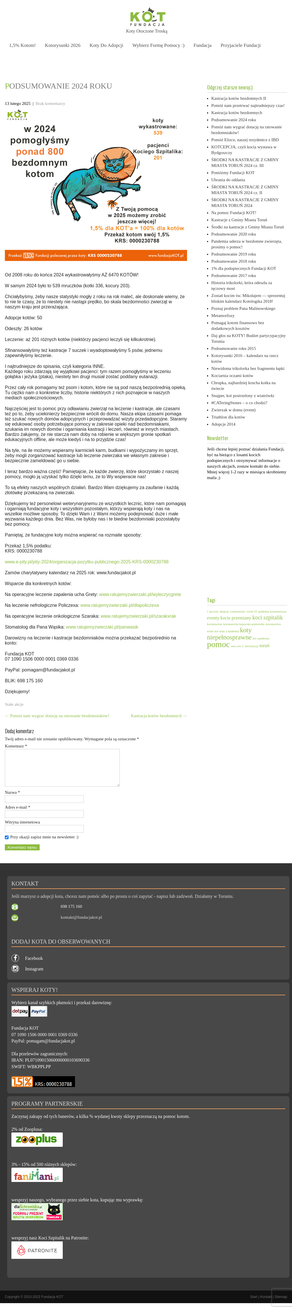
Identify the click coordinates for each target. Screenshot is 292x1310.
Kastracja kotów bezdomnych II (238, 98)
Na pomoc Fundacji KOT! (233, 212)
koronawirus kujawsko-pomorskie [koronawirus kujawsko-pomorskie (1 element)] (244, 624)
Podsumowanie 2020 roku (233, 234)
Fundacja (205, 45)
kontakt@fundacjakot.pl (81, 924)
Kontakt (266, 1304)
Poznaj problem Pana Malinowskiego (243, 308)
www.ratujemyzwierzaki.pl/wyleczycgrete (140, 594)
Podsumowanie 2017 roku (233, 275)
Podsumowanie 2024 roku (233, 119)
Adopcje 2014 (223, 424)
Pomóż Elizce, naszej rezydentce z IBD (245, 139)
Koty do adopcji (108, 45)
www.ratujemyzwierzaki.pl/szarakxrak (138, 616)
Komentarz (16, 746)
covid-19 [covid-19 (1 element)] (251, 611)
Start (253, 1304)
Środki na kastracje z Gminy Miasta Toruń (247, 227)
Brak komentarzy (50, 103)
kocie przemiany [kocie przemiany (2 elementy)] (235, 618)
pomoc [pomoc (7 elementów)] (218, 644)
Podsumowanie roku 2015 (233, 348)
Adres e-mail (17, 814)
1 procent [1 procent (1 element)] (212, 611)
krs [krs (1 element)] (254, 638)
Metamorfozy (223, 315)
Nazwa (12, 799)
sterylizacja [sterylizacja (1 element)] (252, 646)
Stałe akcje (14, 704)
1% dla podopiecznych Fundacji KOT (243, 268)
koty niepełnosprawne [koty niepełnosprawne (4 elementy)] (229, 633)
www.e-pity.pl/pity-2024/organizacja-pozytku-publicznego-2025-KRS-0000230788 (87, 561)
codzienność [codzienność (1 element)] (237, 611)
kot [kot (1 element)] (216, 631)
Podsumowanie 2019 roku (233, 254)
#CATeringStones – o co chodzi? (239, 402)
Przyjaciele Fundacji (244, 45)
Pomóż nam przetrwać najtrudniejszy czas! (248, 105)
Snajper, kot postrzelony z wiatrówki (242, 395)
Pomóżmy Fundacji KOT (233, 172)
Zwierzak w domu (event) (233, 410)
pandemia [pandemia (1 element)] (263, 638)
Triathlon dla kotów (228, 417)
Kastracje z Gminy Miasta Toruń (239, 220)
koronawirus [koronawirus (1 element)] (214, 624)
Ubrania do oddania (228, 180)
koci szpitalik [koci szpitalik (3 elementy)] (267, 617)
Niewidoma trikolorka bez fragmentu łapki (248, 368)
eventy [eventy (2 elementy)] (213, 618)
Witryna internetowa (22, 829)
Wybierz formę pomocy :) (160, 45)
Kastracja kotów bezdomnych (159, 715)
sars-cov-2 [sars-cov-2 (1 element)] (237, 646)
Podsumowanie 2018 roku (233, 261)
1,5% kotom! (22, 45)
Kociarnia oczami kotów (232, 375)
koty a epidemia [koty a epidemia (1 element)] (229, 631)
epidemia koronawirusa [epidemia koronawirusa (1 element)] (272, 611)
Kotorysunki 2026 (63, 45)
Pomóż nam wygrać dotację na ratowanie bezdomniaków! (57, 715)
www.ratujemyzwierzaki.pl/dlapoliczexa (119, 605)
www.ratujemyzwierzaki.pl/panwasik (102, 627)
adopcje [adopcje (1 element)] (224, 611)
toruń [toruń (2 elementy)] (264, 645)
